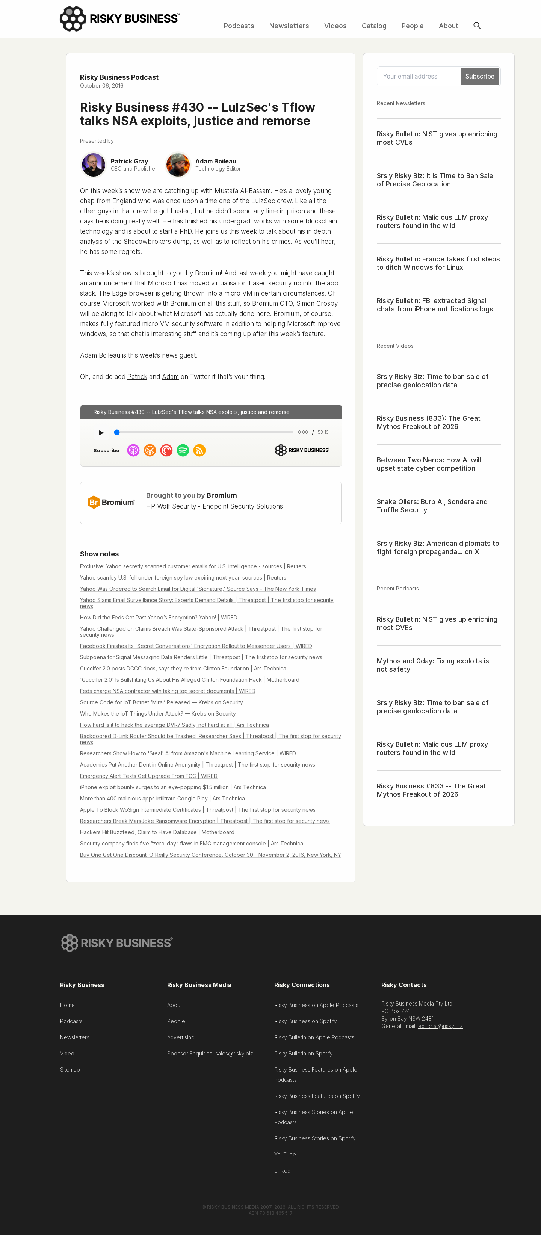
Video (67, 1056)
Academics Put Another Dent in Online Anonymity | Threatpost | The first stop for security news (197, 764)
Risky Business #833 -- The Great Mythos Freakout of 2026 (431, 790)
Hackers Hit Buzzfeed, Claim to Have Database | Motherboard (157, 832)
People (413, 26)
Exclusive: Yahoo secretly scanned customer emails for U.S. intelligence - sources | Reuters (193, 566)
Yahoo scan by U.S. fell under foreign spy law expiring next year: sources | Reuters (183, 577)
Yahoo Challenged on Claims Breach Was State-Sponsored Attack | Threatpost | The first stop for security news (201, 631)
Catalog (374, 26)
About (448, 26)
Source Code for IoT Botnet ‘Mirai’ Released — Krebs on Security (161, 702)
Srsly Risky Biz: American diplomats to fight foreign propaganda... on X (438, 547)
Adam (170, 376)
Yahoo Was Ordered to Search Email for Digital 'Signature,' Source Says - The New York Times (198, 589)
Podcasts (239, 26)
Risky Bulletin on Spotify (303, 1056)
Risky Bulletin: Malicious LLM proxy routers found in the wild (432, 221)
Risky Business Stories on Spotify (315, 1141)
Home (67, 1007)
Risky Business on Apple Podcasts (316, 1007)
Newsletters (289, 26)
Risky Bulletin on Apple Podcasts (314, 1040)
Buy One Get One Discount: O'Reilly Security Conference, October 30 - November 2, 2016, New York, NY (210, 855)
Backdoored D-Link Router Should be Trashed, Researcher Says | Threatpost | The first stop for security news (210, 739)
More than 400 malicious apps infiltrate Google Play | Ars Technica (162, 798)
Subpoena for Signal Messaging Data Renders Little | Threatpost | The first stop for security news (201, 657)
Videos (335, 26)
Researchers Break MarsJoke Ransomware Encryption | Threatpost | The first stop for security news (205, 821)
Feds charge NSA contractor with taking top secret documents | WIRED (167, 691)
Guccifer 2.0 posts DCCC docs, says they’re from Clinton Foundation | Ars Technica (183, 668)
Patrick (137, 376)
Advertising (181, 1040)
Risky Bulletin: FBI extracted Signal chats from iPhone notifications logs (435, 305)
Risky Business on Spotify (305, 1024)
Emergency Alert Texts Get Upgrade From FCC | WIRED (149, 776)
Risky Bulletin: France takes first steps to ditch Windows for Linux (438, 263)
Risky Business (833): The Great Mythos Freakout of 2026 (429, 422)
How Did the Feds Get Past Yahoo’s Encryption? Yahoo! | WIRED (158, 617)
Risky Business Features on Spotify (317, 1098)
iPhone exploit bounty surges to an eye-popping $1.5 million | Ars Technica (173, 787)
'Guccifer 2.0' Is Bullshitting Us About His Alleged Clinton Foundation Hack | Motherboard (189, 679)
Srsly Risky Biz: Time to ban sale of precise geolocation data (433, 381)
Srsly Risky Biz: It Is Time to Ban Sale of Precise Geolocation (435, 180)
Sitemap (70, 1072)
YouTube (285, 1157)
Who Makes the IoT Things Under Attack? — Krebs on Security (158, 713)
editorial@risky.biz (440, 1028)
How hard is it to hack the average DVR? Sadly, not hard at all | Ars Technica (174, 725)
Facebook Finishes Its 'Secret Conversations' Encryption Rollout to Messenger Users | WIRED (196, 646)
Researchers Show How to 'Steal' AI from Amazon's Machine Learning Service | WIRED (188, 753)
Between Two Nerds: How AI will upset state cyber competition (429, 464)
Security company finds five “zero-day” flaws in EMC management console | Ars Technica (191, 843)
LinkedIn (284, 1173)
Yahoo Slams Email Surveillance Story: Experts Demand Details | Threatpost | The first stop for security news (207, 603)
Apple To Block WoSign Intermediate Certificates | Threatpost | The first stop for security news (198, 809)
